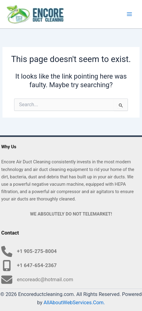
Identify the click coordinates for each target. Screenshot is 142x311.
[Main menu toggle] (129, 14)
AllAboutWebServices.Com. (74, 302)
